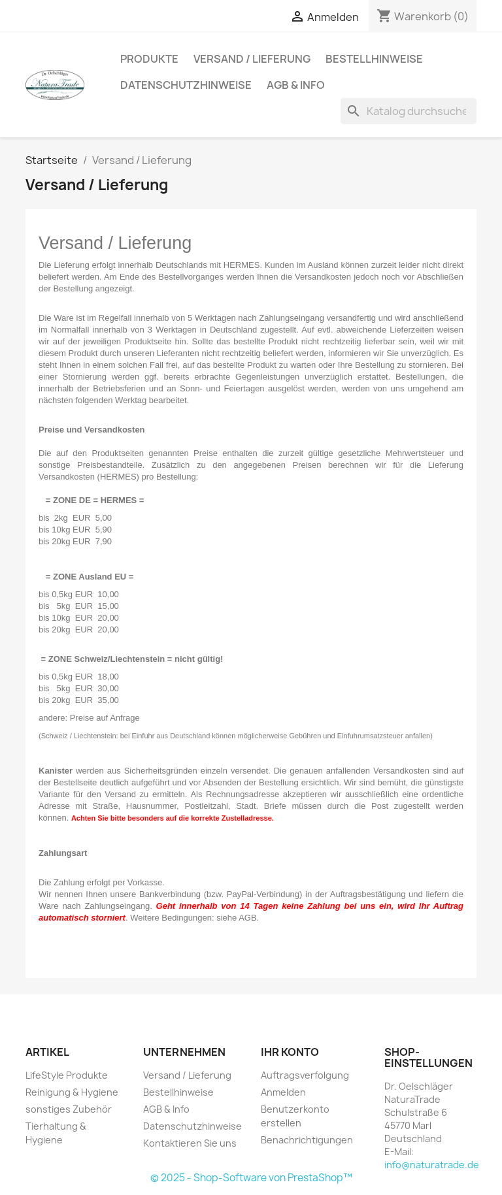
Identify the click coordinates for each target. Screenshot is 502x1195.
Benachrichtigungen (307, 1140)
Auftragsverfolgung (305, 1075)
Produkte (149, 59)
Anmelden (283, 1092)
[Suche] (409, 111)
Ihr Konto (290, 1052)
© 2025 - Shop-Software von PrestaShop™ (251, 1178)
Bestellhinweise (374, 59)
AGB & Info (296, 85)
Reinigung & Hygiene (71, 1092)
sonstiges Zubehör (68, 1109)
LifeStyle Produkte (66, 1075)
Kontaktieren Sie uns (190, 1143)
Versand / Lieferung (251, 59)
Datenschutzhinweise (186, 85)
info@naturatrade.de (431, 1164)
